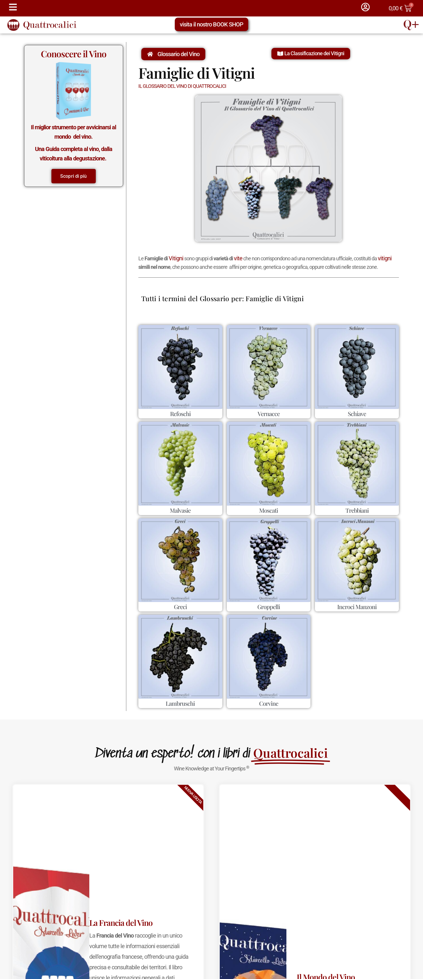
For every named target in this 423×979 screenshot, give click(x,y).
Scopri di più (73, 176)
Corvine (268, 703)
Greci (180, 607)
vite (238, 258)
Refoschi (180, 414)
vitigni (385, 258)
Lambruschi (180, 703)
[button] (310, 53)
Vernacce (269, 414)
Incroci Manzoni (357, 607)
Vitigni (176, 258)
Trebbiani (357, 510)
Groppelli (268, 607)
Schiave (357, 414)
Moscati (268, 510)
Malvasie (180, 510)
